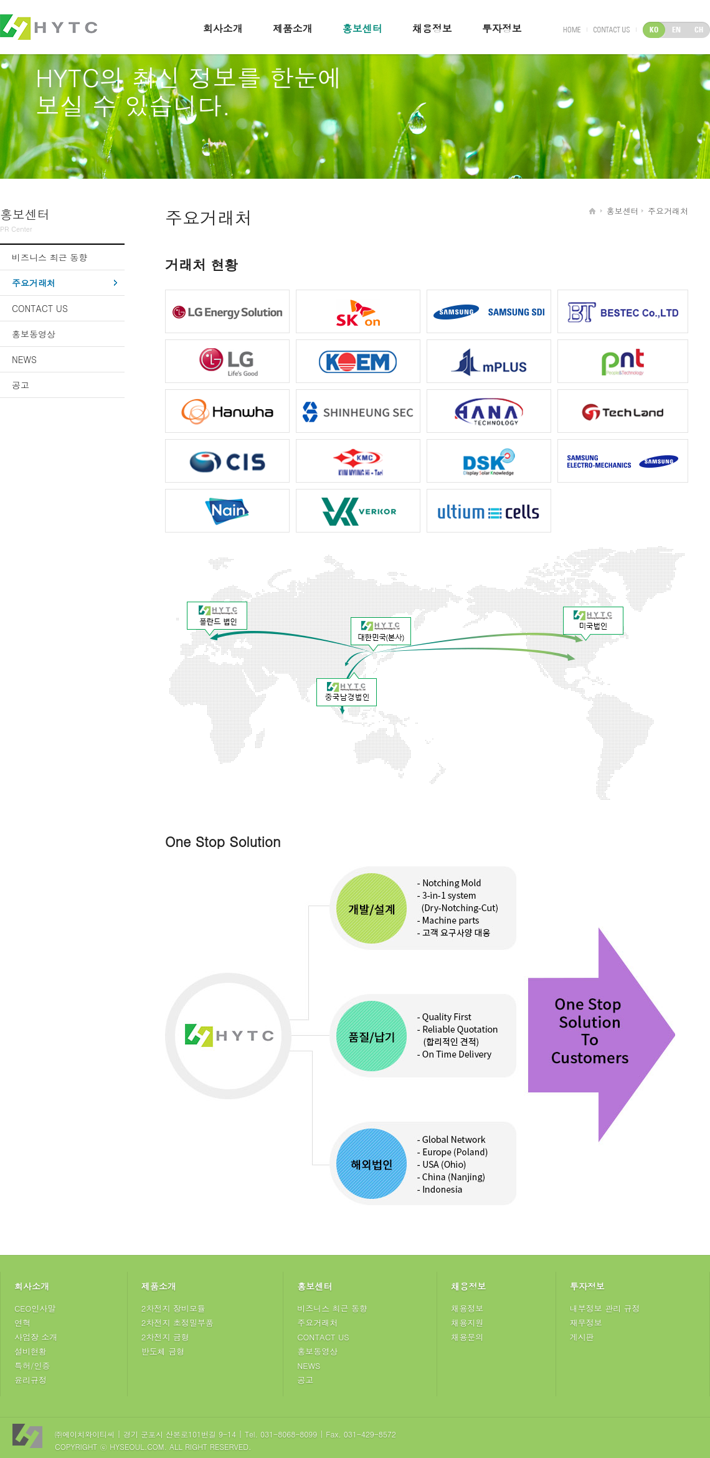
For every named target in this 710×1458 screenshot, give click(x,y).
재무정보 (586, 1322)
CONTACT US (40, 308)
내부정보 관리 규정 (605, 1308)
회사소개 (223, 28)
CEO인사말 (34, 1308)
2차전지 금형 (165, 1337)
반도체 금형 (162, 1351)
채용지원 (467, 1322)
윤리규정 (30, 1380)
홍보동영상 (33, 334)
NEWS (24, 359)
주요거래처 (33, 283)
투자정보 (502, 28)
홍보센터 (362, 28)
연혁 (22, 1322)
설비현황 (30, 1351)
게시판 (582, 1337)
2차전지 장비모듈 (173, 1308)
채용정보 (432, 28)
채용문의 (467, 1337)
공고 (20, 385)
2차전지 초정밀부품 (177, 1322)
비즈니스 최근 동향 (49, 257)
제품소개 (293, 28)
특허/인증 (32, 1365)
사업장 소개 (35, 1337)
